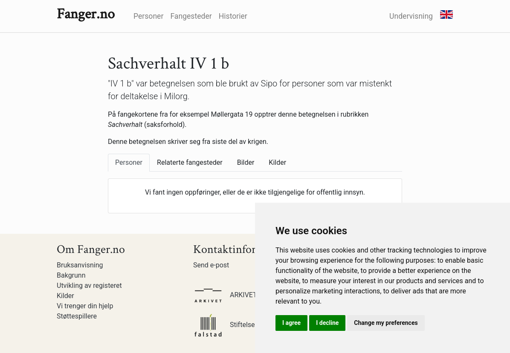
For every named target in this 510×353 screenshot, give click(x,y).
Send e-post (211, 265)
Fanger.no (86, 14)
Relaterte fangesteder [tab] (190, 162)
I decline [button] (327, 322)
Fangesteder (191, 16)
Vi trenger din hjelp (85, 306)
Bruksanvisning (80, 265)
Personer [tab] (128, 162)
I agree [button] (291, 322)
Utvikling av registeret (89, 285)
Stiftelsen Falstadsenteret (250, 325)
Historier (233, 16)
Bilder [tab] (246, 162)
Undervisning (411, 16)
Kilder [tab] (277, 162)
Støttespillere (77, 316)
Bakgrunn (71, 275)
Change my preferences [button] (385, 322)
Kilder (65, 296)
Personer (148, 16)
